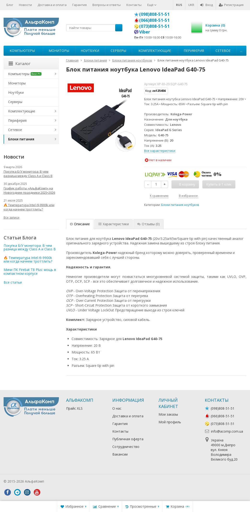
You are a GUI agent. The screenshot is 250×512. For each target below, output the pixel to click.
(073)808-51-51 (154, 26)
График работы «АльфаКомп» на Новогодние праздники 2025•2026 (29, 190)
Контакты (134, 5)
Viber (144, 32)
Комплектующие (154, 50)
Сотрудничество (125, 446)
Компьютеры (22, 50)
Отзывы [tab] (148, 224)
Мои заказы (168, 414)
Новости (25, 5)
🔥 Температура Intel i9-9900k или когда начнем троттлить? (29, 207)
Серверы (118, 50)
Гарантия (79, 5)
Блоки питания (21, 139)
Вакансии (120, 454)
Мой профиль (170, 422)
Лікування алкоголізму (63, 481)
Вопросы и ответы (106, 5)
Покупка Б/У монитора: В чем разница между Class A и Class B (28, 173)
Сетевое (223, 50)
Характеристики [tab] (113, 224)
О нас (116, 408)
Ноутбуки (90, 50)
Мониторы (59, 50)
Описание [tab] (80, 224)
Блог (9, 5)
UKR (191, 5)
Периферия (194, 50)
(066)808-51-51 (154, 20)
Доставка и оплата (52, 5)
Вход (206, 5)
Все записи (11, 217)
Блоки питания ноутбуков (180, 205)
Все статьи (13, 282)
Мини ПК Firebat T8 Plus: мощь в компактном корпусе (30, 271)
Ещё (152, 5)
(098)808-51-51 (154, 14)
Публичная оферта (127, 439)
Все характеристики (159, 151)
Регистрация (231, 5)
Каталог (19, 63)
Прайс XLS (74, 408)
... (241, 50)
